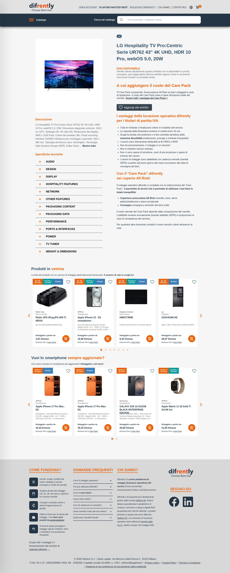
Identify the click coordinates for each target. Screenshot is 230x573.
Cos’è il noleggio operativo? (85, 480)
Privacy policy (152, 563)
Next (200, 312)
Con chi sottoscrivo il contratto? (87, 505)
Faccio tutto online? (82, 499)
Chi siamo (164, 7)
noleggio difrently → (39, 549)
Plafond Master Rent (113, 7)
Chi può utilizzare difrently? (85, 487)
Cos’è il (82, 493)
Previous (29, 312)
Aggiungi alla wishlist (136, 107)
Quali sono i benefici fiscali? (86, 517)
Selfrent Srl (141, 500)
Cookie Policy (169, 563)
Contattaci (179, 7)
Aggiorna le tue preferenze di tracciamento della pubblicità (116, 566)
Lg (119, 36)
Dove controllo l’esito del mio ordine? (90, 511)
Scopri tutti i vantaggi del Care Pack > (147, 98)
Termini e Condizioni (189, 563)
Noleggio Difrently (143, 7)
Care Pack (51, 342)
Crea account (88, 7)
